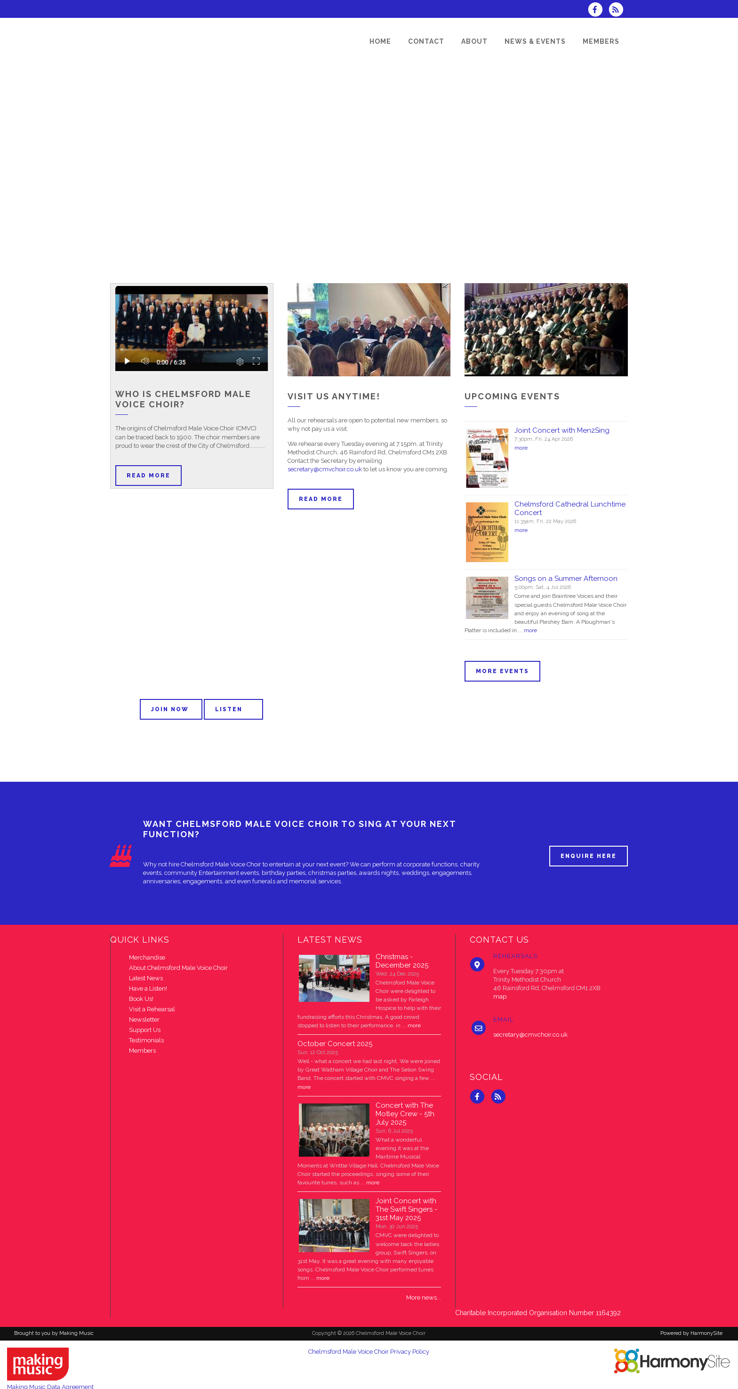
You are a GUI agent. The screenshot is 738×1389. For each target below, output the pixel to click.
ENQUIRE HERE (589, 856)
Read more (148, 475)
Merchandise (147, 957)
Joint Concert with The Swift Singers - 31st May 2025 (406, 1209)
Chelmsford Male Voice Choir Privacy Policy (368, 1351)
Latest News (146, 978)
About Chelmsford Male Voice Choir (178, 967)
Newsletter (144, 1019)
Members (142, 1050)
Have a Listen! (148, 988)
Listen (233, 709)
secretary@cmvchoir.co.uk (325, 469)
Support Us (144, 1029)
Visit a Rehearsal (152, 1009)
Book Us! (141, 998)
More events (502, 671)
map (499, 996)
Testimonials (146, 1040)
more (521, 447)
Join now (171, 709)
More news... (423, 1297)
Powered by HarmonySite (691, 1333)
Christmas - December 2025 (402, 960)
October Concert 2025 (334, 1044)
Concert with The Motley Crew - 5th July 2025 (405, 1114)
